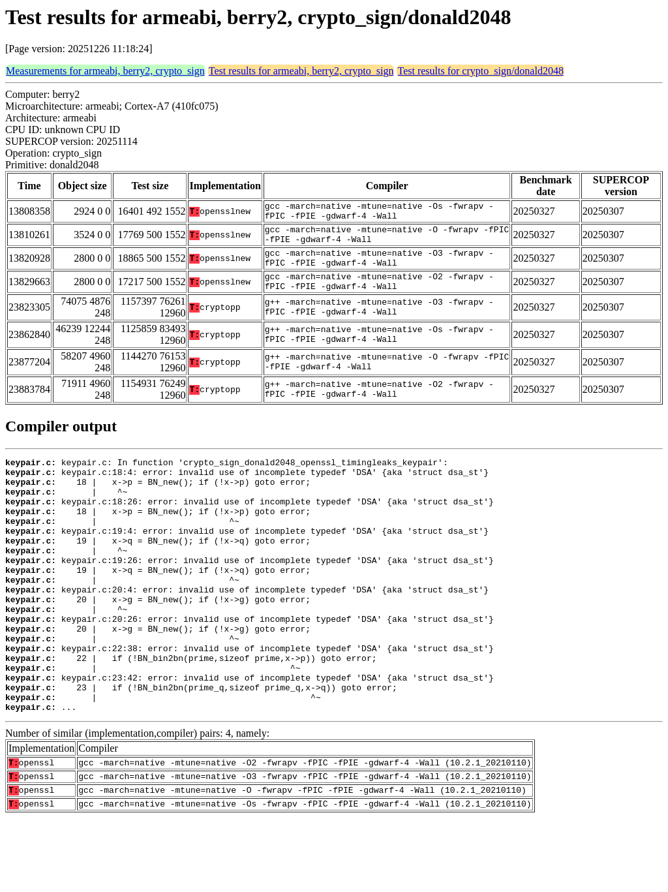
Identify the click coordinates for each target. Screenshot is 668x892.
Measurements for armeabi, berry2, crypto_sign (105, 70)
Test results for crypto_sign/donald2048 (480, 70)
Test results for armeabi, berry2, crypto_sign (301, 70)
